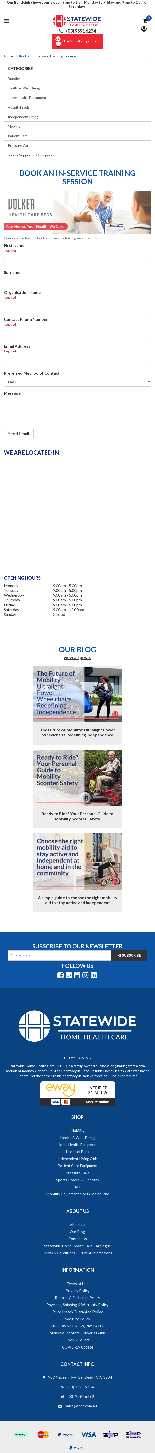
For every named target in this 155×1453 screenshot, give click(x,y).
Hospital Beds (19, 107)
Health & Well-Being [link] (77, 1137)
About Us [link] (77, 1224)
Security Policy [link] (77, 1319)
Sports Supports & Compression (33, 155)
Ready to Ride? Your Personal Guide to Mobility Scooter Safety (77, 816)
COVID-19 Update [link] (77, 1347)
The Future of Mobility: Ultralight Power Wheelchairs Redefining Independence (77, 732)
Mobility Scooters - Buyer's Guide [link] (77, 1333)
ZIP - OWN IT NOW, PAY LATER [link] (77, 1326)
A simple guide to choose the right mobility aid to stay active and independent (77, 900)
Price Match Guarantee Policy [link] (77, 1311)
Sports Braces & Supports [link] (77, 1180)
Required (10, 250)
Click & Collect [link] (78, 1340)
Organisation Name (22, 292)
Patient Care (18, 136)
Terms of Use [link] (77, 1283)
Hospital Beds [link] (77, 1151)
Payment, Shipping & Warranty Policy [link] (77, 1304)
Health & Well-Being (24, 88)
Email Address (17, 346)
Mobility (14, 126)
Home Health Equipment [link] (77, 1144)
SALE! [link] (78, 1187)
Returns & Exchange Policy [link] (77, 1297)
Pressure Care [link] (77, 1173)
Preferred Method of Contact (32, 373)
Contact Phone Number (26, 319)
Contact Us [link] (77, 1238)
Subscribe (129, 955)
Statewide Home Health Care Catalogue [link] (77, 1246)
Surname (12, 272)
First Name (14, 245)
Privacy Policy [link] (78, 1290)
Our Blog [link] (77, 1231)
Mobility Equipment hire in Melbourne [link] (77, 1194)
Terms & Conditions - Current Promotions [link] (77, 1253)
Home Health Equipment (27, 97)
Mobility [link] (77, 1130)
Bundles (14, 78)
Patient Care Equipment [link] (78, 1165)
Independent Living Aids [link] (77, 1158)
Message (12, 393)
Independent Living (23, 117)
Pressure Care (19, 145)
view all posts (77, 657)
